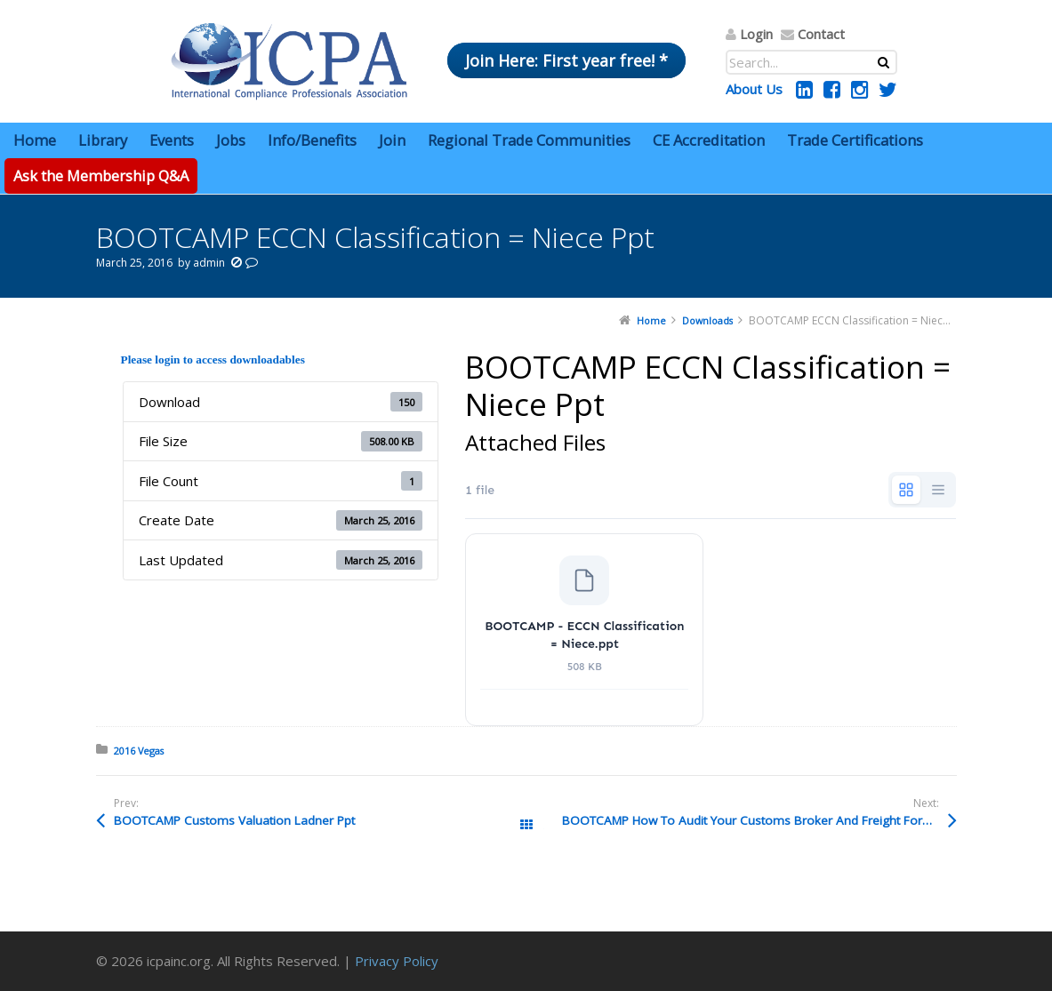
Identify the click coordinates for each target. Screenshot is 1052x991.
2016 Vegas (139, 750)
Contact (821, 34)
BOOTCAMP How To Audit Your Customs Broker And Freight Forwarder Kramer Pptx (759, 820)
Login (756, 34)
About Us (754, 89)
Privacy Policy (396, 961)
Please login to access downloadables (213, 359)
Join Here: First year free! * (566, 60)
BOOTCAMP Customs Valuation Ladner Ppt (234, 820)
